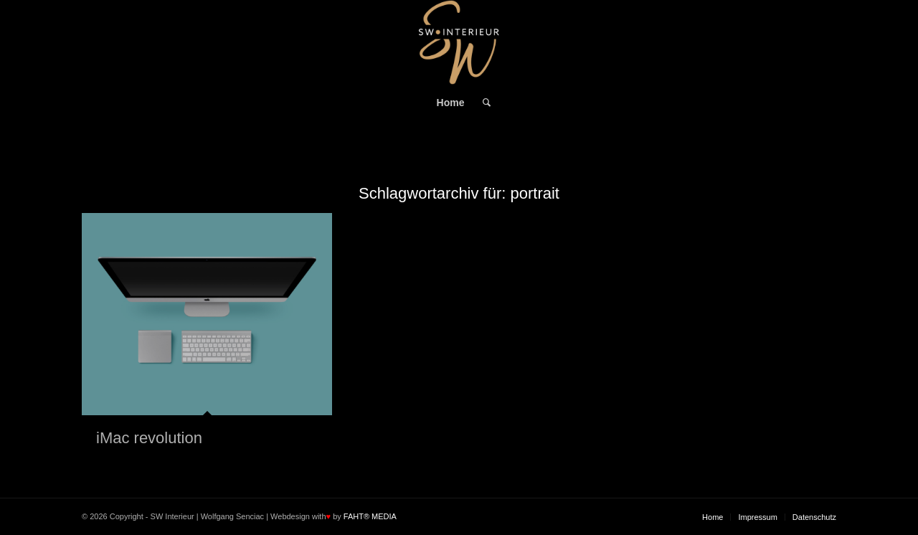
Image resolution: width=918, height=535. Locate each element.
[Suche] (482, 102)
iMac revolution (149, 438)
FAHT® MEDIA (370, 516)
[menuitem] (450, 102)
